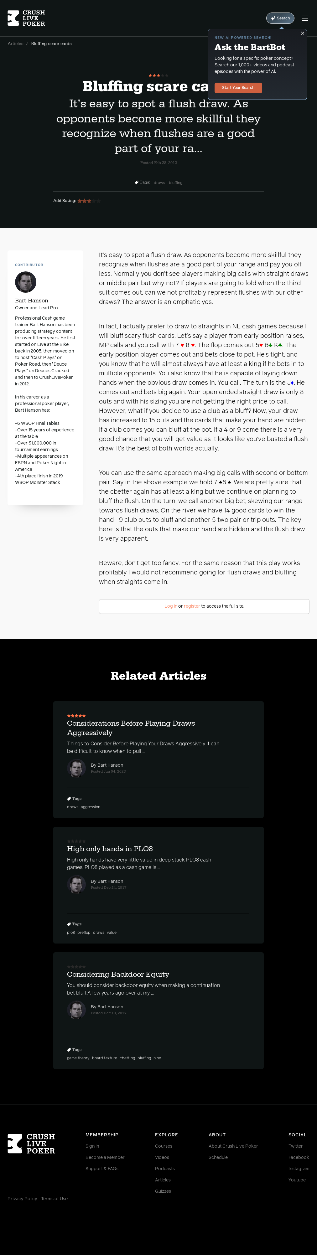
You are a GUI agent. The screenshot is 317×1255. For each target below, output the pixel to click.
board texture (104, 1058)
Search (280, 18)
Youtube (297, 1180)
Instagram (298, 1169)
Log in (170, 606)
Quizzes (163, 1191)
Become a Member (105, 1157)
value (112, 933)
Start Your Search (238, 88)
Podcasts (165, 1169)
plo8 (71, 933)
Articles (15, 44)
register (192, 606)
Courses (163, 1146)
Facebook (298, 1157)
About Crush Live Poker (233, 1146)
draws (159, 183)
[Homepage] (33, 18)
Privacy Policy (22, 1199)
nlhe (157, 1058)
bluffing (175, 183)
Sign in (92, 1146)
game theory (78, 1058)
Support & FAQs (102, 1169)
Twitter (295, 1146)
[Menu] (305, 18)
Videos (162, 1157)
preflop (84, 933)
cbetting (127, 1058)
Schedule (218, 1157)
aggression (90, 807)
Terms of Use (54, 1199)
